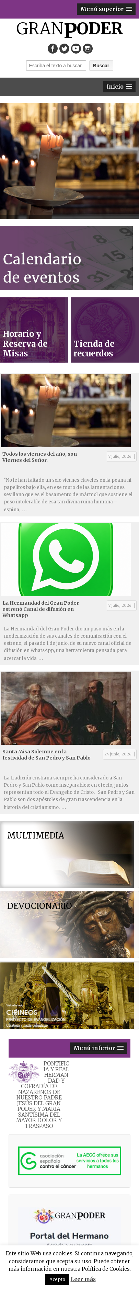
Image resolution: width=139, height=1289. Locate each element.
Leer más (83, 1279)
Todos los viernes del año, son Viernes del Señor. (39, 457)
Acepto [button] (57, 1279)
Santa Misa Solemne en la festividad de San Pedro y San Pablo (46, 755)
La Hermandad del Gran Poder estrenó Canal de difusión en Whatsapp (40, 609)
